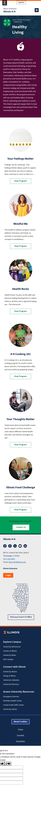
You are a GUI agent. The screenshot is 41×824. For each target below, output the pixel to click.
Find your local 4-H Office (21, 617)
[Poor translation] (7, 763)
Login (8, 575)
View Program (20, 181)
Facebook (10, 546)
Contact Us (21, 527)
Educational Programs (23, 20)
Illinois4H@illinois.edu (17, 562)
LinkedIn (25, 546)
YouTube (20, 546)
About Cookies (20, 721)
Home (14, 20)
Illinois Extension (10, 8)
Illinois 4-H (9, 11)
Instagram (5, 546)
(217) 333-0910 (9, 559)
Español (21, 2)
